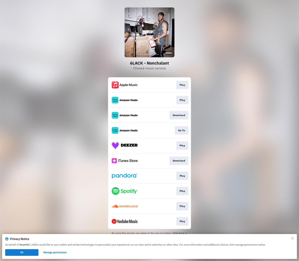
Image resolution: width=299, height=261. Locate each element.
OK (21, 252)
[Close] (292, 238)
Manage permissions (55, 252)
